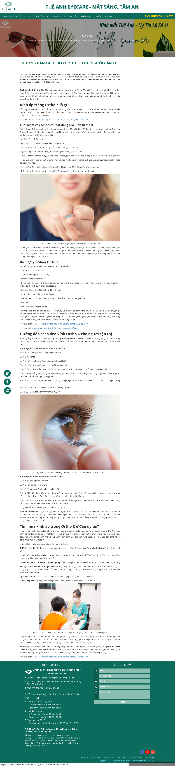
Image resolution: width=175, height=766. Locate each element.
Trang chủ (7, 16)
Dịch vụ (27, 16)
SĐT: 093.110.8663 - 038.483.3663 (43, 688)
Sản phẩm (73, 16)
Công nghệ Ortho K (41, 16)
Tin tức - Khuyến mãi (103, 16)
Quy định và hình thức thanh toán (114, 757)
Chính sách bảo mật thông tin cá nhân (141, 757)
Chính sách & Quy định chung (89, 757)
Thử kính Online (86, 16)
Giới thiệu (18, 16)
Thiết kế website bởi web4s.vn (142, 761)
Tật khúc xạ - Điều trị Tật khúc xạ (57, 41)
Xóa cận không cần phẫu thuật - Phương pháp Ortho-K (88, 41)
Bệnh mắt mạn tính (59, 16)
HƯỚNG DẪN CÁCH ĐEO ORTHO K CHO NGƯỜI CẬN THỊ (126, 41)
